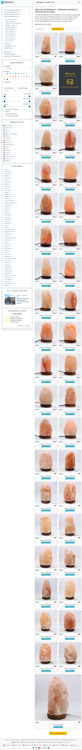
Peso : (5, 99)
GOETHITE (8, 221)
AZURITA (7, 184)
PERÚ (7, 148)
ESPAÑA (8, 136)
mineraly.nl (56, 745)
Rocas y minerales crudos (13, 10)
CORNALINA (8, 194)
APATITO (7, 180)
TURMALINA (8, 271)
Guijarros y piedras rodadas (13, 23)
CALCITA (8, 188)
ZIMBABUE (8, 160)
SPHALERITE (8, 266)
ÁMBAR (7, 285)
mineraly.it (38, 745)
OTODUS (7, 250)
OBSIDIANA (8, 246)
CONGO (7, 131)
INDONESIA (8, 138)
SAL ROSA (8, 260)
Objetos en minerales (11, 16)
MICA (7, 242)
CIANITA (7, 192)
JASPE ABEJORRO (9, 229)
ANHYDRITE (8, 177)
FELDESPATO (8, 215)
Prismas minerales (11, 21)
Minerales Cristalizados (12, 14)
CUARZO (8, 198)
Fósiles (7, 43)
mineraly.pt (65, 745)
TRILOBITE (8, 269)
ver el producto (46, 61)
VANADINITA (8, 273)
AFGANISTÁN (9, 125)
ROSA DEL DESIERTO (10, 258)
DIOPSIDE (8, 206)
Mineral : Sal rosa (58, 29)
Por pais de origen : (23, 88)
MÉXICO (7, 146)
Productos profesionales (12, 56)
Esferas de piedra (10, 33)
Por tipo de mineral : (9, 88)
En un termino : (7, 82)
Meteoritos (8, 48)
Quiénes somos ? (33, 739)
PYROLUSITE (8, 254)
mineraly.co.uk (17, 745)
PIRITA (7, 252)
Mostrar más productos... (58, 733)
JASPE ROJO (8, 281)
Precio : (5, 94)
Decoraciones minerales (12, 12)
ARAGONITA (8, 182)
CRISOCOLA (8, 196)
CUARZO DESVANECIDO (11, 202)
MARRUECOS (9, 142)
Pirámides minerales (11, 29)
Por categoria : (7, 66)
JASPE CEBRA (9, 279)
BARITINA (8, 186)
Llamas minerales (10, 31)
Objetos (45, 6)
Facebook (25, 742)
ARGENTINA (8, 127)
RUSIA (7, 152)
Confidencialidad (24, 739)
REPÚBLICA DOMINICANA (11, 133)
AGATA (7, 169)
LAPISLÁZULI (8, 233)
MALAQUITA (8, 240)
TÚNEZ (7, 154)
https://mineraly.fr (65, 742)
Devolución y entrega (44, 739)
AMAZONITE (8, 173)
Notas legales (15, 739)
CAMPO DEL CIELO (10, 275)
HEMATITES (8, 223)
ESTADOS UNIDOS (10, 156)
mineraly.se (74, 745)
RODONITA (8, 256)
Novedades (7, 52)
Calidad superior (9, 54)
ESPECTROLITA (9, 277)
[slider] (4, 96)
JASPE (7, 227)
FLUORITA (8, 217)
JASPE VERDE (9, 283)
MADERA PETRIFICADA (11, 237)
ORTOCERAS (8, 248)
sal (37, 56)
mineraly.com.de (28, 745)
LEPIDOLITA (8, 235)
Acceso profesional (54, 739)
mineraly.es (47, 745)
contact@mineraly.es (52, 742)
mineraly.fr (7, 745)
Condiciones (8, 739)
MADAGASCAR (9, 144)
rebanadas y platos (11, 25)
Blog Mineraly (16, 742)
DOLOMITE (8, 208)
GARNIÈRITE (8, 219)
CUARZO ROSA (9, 204)
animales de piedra (10, 39)
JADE (7, 225)
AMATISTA (8, 171)
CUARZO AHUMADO (10, 200)
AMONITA (8, 175)
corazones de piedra (11, 19)
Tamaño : (6, 104)
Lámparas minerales (11, 27)
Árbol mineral (9, 40)
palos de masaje (10, 37)
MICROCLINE (9, 244)
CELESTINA (8, 190)
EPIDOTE (8, 211)
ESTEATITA (8, 213)
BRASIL (7, 129)
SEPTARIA (8, 262)
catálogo (38, 6)
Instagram (32, 742)
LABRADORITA (9, 231)
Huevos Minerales (10, 35)
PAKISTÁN (8, 150)
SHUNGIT (8, 264)
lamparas (51, 6)
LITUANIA (8, 140)
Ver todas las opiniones (24, 325)
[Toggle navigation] (79, 2)
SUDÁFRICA (8, 158)
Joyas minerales (10, 46)
